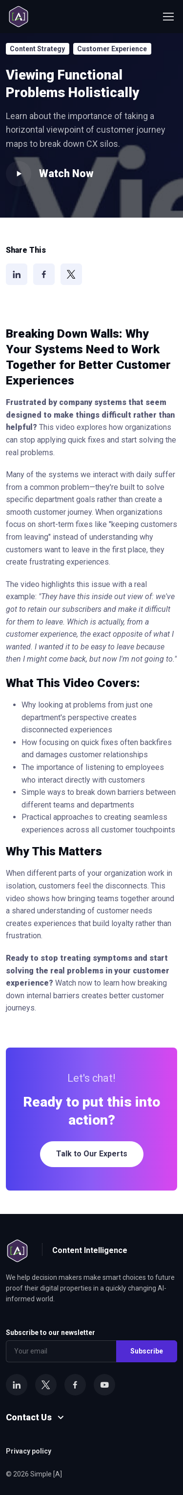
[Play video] (18, 173)
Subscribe (146, 1351)
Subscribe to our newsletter (50, 1332)
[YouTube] (104, 1384)
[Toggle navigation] (168, 16)
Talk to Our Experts (91, 1153)
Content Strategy (37, 49)
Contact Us (29, 1417)
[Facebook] (44, 274)
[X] (71, 274)
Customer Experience (112, 49)
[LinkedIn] (16, 274)
